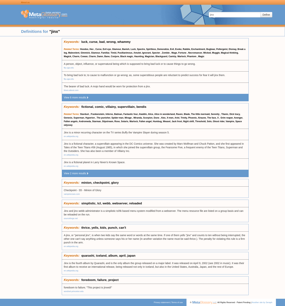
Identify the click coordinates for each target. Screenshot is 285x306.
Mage (174, 53)
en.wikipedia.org (71, 136)
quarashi (87, 255)
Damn (100, 56)
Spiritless (151, 49)
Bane (107, 56)
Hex (92, 49)
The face (211, 118)
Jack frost (177, 121)
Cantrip (172, 56)
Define (266, 14)
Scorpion (147, 118)
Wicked (207, 53)
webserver (119, 203)
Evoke (178, 49)
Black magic (126, 56)
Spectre (141, 49)
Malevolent (73, 53)
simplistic (88, 203)
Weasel (166, 121)
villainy (111, 107)
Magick (67, 56)
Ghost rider (218, 121)
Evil (172, 49)
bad (102, 42)
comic (99, 107)
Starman (96, 121)
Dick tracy (235, 114)
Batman (118, 114)
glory (115, 182)
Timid (113, 53)
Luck (133, 49)
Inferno (109, 114)
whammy (124, 42)
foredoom (88, 280)
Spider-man (117, 118)
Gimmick (85, 53)
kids (103, 227)
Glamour (116, 49)
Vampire (230, 121)
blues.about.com (71, 90)
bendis (141, 107)
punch (112, 227)
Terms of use (177, 302)
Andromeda (85, 121)
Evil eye (107, 49)
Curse (98, 49)
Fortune (182, 53)
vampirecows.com (72, 194)
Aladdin (143, 114)
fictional (87, 107)
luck (84, 42)
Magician (149, 56)
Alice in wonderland (164, 114)
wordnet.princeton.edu (74, 291)
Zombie (166, 53)
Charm (75, 56)
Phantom (192, 56)
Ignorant (146, 53)
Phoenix (192, 118)
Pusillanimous (125, 53)
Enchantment (198, 49)
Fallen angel (145, 121)
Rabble (186, 49)
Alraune (202, 118)
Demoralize (163, 49)
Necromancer (195, 53)
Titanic (224, 114)
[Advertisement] (31, 92)
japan (131, 255)
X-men (170, 118)
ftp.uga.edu (69, 68)
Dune (157, 118)
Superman (78, 118)
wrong (111, 42)
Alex (163, 118)
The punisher (103, 118)
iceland (101, 255)
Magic (201, 56)
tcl (99, 203)
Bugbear (210, 49)
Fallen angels (71, 121)
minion (86, 182)
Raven (179, 114)
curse (93, 42)
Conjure (115, 56)
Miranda (137, 118)
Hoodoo (84, 49)
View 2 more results (76, 173)
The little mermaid (200, 114)
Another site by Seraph (262, 302)
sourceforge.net (71, 218)
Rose (117, 121)
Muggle (216, 53)
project (113, 280)
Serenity (215, 114)
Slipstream (107, 121)
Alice (150, 114)
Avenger (238, 118)
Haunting (139, 56)
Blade (187, 114)
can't (122, 227)
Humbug (157, 121)
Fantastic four (130, 114)
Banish (125, 49)
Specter (156, 53)
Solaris (124, 121)
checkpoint (101, 182)
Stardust (85, 114)
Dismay (232, 49)
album (112, 255)
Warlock (181, 56)
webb (107, 203)
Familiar (105, 53)
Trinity (184, 118)
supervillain (126, 107)
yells (94, 227)
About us (25, 2)
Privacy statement (162, 302)
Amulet (137, 53)
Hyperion (90, 118)
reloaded (135, 203)
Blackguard (161, 56)
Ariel (176, 118)
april (122, 255)
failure (102, 280)
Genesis (68, 118)
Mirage (128, 118)
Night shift (188, 121)
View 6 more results (76, 97)
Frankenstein (97, 114)
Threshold (200, 121)
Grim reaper (226, 118)
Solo (209, 121)
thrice (85, 227)
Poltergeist (222, 49)
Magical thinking (229, 53)
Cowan (84, 56)
